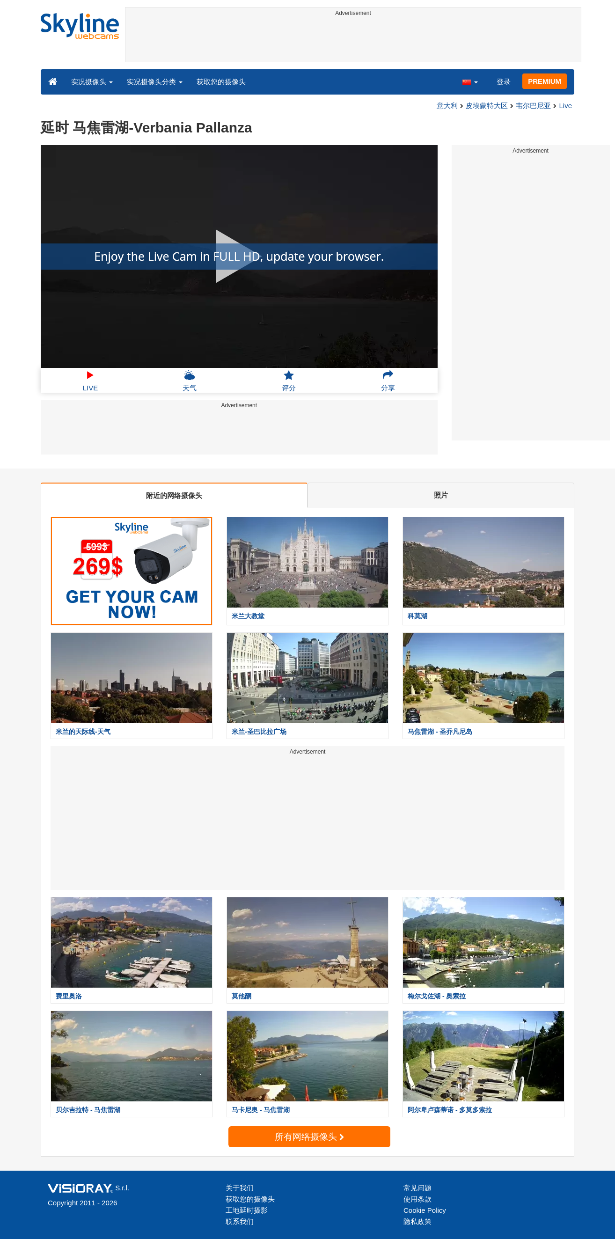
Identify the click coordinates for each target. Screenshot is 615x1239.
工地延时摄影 (247, 1210)
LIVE (90, 380)
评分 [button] (289, 380)
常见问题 (417, 1188)
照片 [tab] (441, 495)
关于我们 (240, 1188)
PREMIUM (544, 81)
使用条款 (417, 1199)
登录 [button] (504, 82)
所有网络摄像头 (309, 1137)
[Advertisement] (353, 41)
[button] (470, 81)
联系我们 (240, 1221)
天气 (190, 380)
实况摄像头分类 (155, 82)
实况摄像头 (92, 82)
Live (565, 106)
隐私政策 (417, 1221)
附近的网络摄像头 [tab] (174, 495)
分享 (388, 380)
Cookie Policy (424, 1210)
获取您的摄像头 (221, 82)
